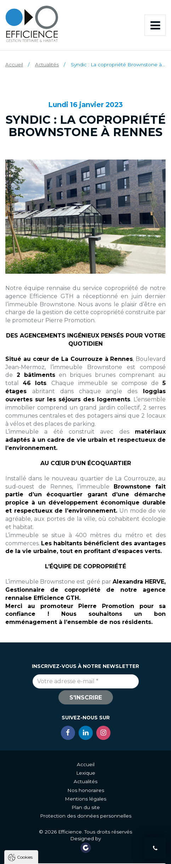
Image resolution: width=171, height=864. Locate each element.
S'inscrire (85, 697)
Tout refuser (86, 856)
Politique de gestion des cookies (46, 839)
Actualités (47, 64)
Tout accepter (41, 856)
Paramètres (130, 856)
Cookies (25, 760)
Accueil (14, 64)
